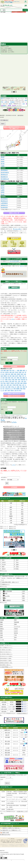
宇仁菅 (4, 560)
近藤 (18, 387)
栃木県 (14, 105)
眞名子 (4, 565)
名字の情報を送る (4, 120)
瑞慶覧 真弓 (7, 726)
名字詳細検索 (14, 366)
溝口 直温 (7, 737)
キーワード (4, 407)
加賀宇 (8, 383)
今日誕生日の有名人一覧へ (14, 437)
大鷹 (7, 385)
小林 (11, 522)
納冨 (24, 370)
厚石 (17, 565)
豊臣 (13, 379)
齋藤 (21, 370)
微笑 (24, 387)
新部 (16, 379)
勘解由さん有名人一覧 (14, 213)
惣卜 (15, 636)
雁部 (12, 374)
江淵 (23, 587)
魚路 (2, 376)
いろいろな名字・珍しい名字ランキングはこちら (14, 428)
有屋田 (2, 616)
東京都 (2, 163)
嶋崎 (4, 370)
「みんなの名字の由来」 (14, 261)
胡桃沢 (5, 376)
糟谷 (1, 627)
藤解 (1, 618)
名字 (1, 776)
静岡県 (9, 105)
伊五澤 (7, 388)
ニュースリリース (12, 836)
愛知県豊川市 (4, 176)
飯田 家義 (7, 749)
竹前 (22, 505)
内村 (3, 377)
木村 (19, 381)
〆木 (22, 516)
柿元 (9, 374)
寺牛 (3, 388)
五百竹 (16, 376)
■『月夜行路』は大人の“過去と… (6, 646)
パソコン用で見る (11, 835)
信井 (22, 518)
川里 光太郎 (4, 705)
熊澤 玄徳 (7, 729)
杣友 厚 (7, 731)
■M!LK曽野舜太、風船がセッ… (5, 661)
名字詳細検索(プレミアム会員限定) (18, 12)
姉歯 (13, 376)
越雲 (22, 520)
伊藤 (23, 596)
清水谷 (16, 372)
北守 (15, 377)
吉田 (10, 381)
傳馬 (18, 377)
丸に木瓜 (6, 592)
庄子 (21, 387)
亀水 (4, 383)
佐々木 (11, 388)
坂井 (13, 372)
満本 (9, 377)
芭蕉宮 (16, 625)
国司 (2, 98)
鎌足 (13, 102)
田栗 (9, 390)
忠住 (3, 372)
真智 (19, 379)
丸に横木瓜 (8, 596)
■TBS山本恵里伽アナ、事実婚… (6, 654)
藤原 (10, 103)
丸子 (3, 379)
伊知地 (12, 383)
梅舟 (3, 563)
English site (18, 838)
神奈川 (7, 381)
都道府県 (2, 773)
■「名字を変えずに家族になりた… (6, 650)
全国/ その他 (4, 829)
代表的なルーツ (6, 580)
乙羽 (23, 385)
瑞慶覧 (11, 516)
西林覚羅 (16, 618)
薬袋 (17, 560)
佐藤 (11, 503)
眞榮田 (18, 388)
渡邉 (1, 620)
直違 (6, 589)
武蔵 (18, 370)
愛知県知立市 (4, 174)
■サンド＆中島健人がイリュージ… (6, 643)
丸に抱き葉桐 (8, 587)
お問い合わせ (13, 837)
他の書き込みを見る (5, 831)
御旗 (7, 370)
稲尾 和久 (3, 703)
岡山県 (2, 194)
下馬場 (14, 385)
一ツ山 (2, 636)
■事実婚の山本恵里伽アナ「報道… (6, 659)
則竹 (12, 377)
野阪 (21, 388)
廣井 (6, 390)
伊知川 (10, 379)
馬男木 (12, 390)
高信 (3, 387)
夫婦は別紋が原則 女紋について (10, 578)
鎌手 (13, 381)
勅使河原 (23, 379)
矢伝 (23, 372)
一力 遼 (7, 744)
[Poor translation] (5, 854)
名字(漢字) (3, 357)
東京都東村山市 (5, 179)
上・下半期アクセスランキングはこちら (14, 434)
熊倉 (20, 385)
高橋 (11, 518)
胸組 (20, 376)
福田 (23, 592)
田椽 (6, 374)
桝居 (1, 623)
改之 (3, 374)
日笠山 (12, 387)
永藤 (10, 372)
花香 (10, 385)
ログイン (22, 266)
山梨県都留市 (4, 203)
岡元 (20, 390)
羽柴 (10, 370)
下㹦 (15, 631)
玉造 (6, 387)
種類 (2, 409)
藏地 (6, 379)
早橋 (14, 388)
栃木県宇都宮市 (5, 172)
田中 (11, 509)
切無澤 (18, 374)
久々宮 (2, 390)
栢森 (9, 387)
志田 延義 (3, 698)
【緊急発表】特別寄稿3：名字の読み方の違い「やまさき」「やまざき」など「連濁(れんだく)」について (14, 574)
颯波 (24, 388)
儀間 (22, 522)
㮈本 (15, 633)
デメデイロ (17, 623)
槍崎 (24, 377)
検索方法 (3, 359)
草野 (1, 633)
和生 (13, 370)
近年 (24, 103)
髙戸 (17, 556)
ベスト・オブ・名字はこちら (14, 430)
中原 (4, 385)
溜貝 (1, 629)
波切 (15, 390)
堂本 (2, 383)
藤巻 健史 (7, 740)
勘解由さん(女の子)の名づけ (14, 396)
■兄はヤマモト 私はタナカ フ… (5, 648)
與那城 (25, 383)
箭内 (21, 377)
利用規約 (8, 837)
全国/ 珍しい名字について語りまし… (10, 824)
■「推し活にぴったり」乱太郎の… (6, 652)
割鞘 (15, 620)
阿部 (18, 383)
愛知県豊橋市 (4, 170)
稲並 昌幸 (3, 707)
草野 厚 (4, 700)
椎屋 (20, 372)
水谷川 (4, 558)
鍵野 (11, 507)
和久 (16, 381)
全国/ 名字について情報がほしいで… (10, 826)
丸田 (15, 383)
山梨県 (2, 190)
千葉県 (2, 166)
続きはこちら (12, 526)
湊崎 (2, 385)
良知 (17, 563)
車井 (3, 556)
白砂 (25, 374)
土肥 (5, 102)
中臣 (11, 102)
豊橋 (4, 105)
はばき (16, 627)
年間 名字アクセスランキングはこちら (14, 432)
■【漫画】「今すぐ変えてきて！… (6, 641)
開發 (22, 513)
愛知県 (2, 157)
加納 (21, 383)
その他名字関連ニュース (6, 663)
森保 (11, 513)
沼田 (10, 376)
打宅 (23, 376)
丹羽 (23, 589)
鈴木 (11, 511)
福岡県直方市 (4, 205)
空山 (3, 381)
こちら (12, 319)
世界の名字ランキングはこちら (14, 439)
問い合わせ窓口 (17, 229)
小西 (22, 381)
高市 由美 (7, 746)
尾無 (6, 377)
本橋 (1, 631)
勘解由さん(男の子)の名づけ (14, 393)
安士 (17, 558)
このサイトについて (4, 836)
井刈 (25, 381)
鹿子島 (16, 629)
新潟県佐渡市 (4, 207)
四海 (15, 374)
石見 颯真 (7, 733)
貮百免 (7, 372)
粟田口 (2, 625)
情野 (17, 385)
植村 (22, 374)
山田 (11, 520)
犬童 (2, 370)
